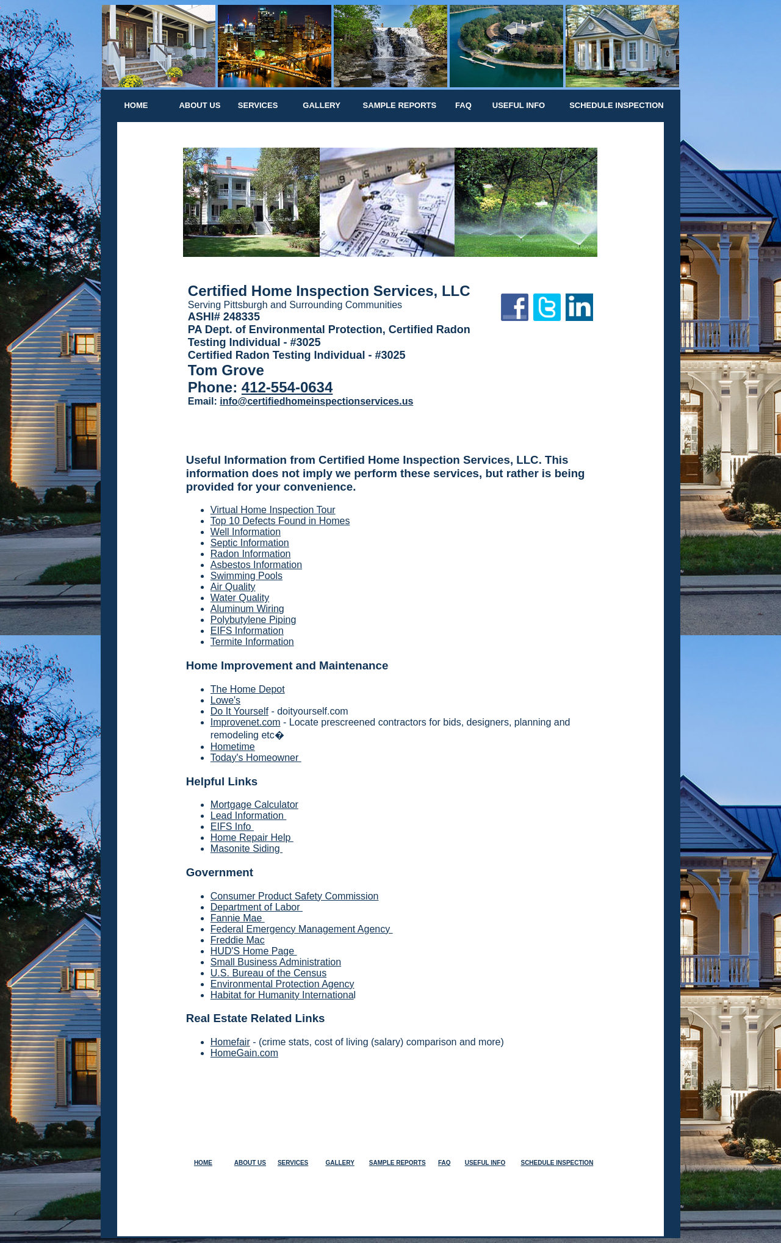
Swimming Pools (247, 576)
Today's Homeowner (256, 757)
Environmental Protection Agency (283, 984)
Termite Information (252, 641)
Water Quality (240, 598)
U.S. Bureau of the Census (268, 973)
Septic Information (250, 543)
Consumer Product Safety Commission (295, 896)
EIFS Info (232, 826)
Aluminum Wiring (247, 608)
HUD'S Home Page (254, 951)
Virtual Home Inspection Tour (273, 510)
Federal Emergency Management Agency (302, 929)
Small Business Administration (276, 962)
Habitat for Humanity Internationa (282, 995)
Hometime (233, 746)
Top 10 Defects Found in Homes (280, 521)
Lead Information (249, 815)
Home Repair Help (252, 837)
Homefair (230, 1042)
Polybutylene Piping (254, 619)
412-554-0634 (287, 387)
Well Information (246, 532)
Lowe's (225, 700)
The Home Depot (248, 689)
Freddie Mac (238, 940)
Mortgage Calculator (254, 804)
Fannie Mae (238, 918)
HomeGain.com (244, 1053)
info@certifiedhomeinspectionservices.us (316, 401)
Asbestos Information (256, 565)
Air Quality (233, 587)
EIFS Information (247, 630)
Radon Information (251, 554)
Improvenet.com (246, 722)
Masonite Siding (247, 848)
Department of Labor (257, 907)
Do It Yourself (239, 711)
